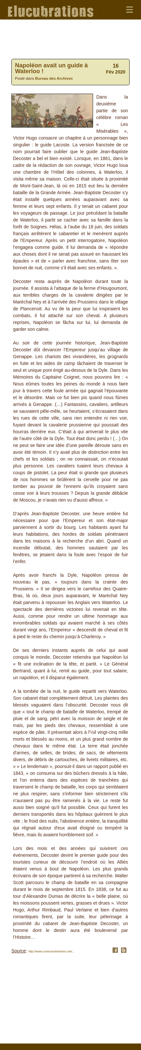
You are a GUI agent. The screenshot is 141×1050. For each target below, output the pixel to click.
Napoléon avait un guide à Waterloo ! (51, 68)
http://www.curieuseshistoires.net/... (51, 951)
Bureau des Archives (54, 78)
